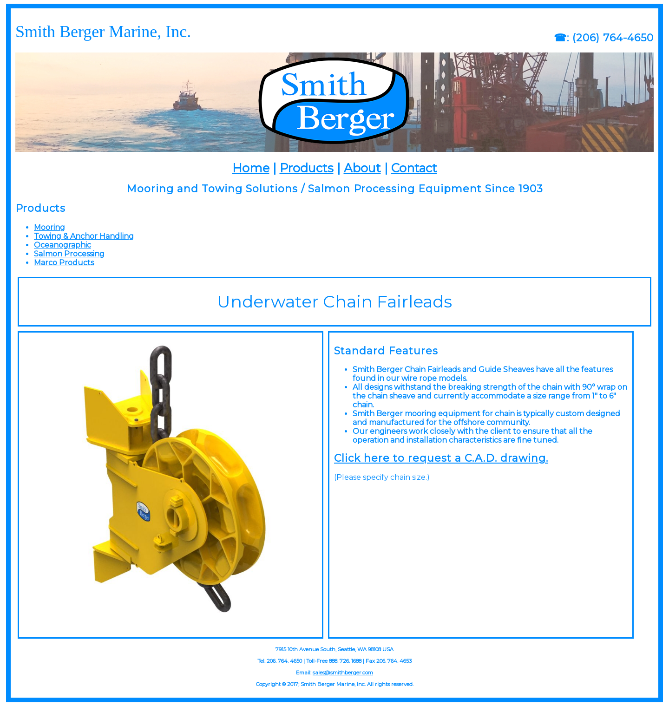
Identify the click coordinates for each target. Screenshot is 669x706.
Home (250, 168)
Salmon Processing (69, 253)
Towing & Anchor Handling (84, 236)
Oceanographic (62, 245)
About (362, 168)
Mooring (49, 227)
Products (307, 168)
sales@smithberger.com (343, 672)
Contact (414, 168)
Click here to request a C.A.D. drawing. (441, 458)
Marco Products (64, 262)
